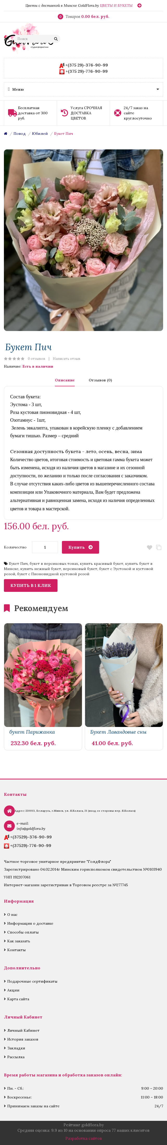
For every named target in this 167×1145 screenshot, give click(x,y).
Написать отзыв (66, 358)
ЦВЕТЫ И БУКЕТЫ (116, 5)
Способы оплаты (23, 932)
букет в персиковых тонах (54, 563)
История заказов (22, 1039)
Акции (13, 990)
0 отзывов (36, 358)
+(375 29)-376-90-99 (86, 65)
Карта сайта (18, 999)
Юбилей (40, 133)
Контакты (16, 950)
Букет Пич (63, 133)
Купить (76, 547)
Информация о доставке (30, 923)
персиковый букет (80, 568)
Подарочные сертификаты (32, 981)
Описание (65, 380)
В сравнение (158, 547)
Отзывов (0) (100, 380)
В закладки (149, 547)
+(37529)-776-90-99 (30, 845)
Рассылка (15, 1057)
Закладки (16, 1048)
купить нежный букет (40, 568)
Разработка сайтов (83, 1138)
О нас (12, 914)
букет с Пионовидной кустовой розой (53, 574)
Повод (20, 133)
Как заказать (18, 941)
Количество (15, 547)
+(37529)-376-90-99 (31, 836)
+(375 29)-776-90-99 (87, 71)
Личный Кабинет (23, 1030)
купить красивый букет (101, 563)
